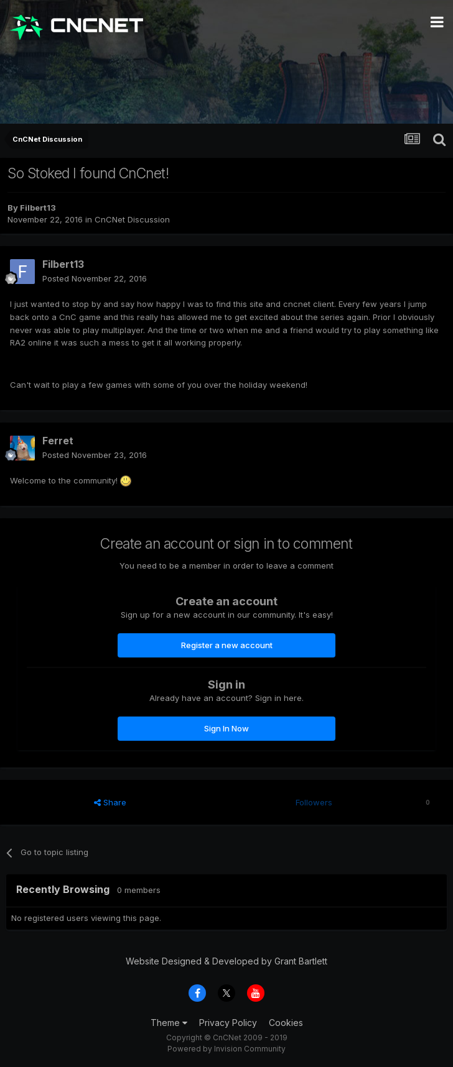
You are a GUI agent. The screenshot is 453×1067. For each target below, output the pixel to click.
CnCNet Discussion (132, 219)
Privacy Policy (228, 1022)
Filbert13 (38, 208)
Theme (169, 1022)
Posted (94, 278)
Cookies (286, 1022)
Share (110, 802)
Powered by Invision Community (226, 1048)
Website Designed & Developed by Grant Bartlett (226, 961)
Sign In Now (226, 728)
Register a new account (227, 645)
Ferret (57, 440)
